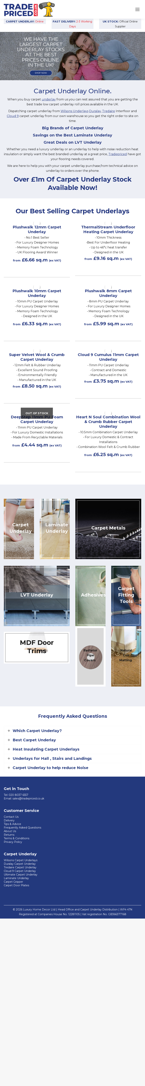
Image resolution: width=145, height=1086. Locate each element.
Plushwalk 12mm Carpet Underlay (37, 229)
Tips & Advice (12, 824)
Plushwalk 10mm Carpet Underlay (36, 293)
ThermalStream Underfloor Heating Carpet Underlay (108, 229)
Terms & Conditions (16, 838)
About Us (10, 831)
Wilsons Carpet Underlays (20, 860)
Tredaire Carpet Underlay (20, 867)
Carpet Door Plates (16, 885)
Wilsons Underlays (74, 111)
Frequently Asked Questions (22, 827)
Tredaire (108, 111)
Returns (9, 834)
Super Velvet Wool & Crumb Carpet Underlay (37, 357)
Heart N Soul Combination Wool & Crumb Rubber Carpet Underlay (108, 422)
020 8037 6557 (18, 795)
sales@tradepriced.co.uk (28, 798)
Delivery (9, 820)
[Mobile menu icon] (137, 9)
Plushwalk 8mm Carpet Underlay (108, 293)
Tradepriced (117, 154)
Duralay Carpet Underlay (20, 864)
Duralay (95, 111)
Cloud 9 (13, 116)
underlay (49, 99)
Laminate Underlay (16, 878)
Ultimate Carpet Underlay (20, 874)
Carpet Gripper (13, 881)
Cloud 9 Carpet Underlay (20, 871)
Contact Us (11, 817)
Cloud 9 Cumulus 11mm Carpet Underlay (108, 357)
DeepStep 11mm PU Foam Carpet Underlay (37, 419)
